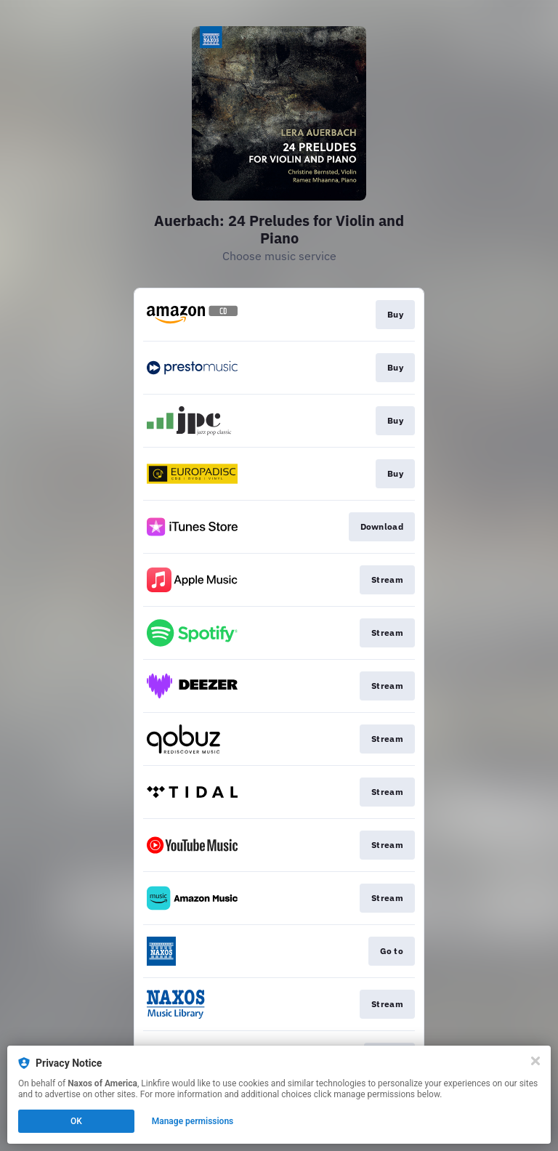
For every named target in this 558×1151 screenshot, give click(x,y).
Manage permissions (193, 1121)
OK (76, 1121)
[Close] (535, 1061)
